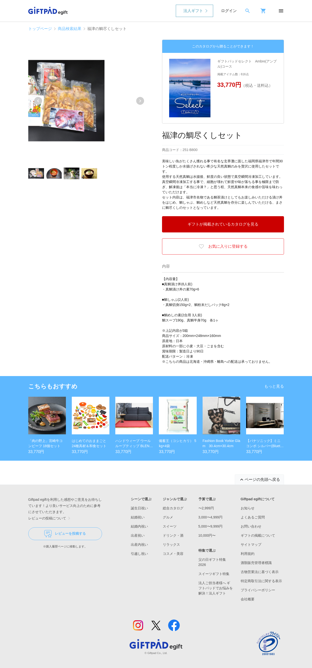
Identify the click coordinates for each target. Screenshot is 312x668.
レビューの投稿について (50, 518)
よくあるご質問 (253, 517)
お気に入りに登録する (223, 246)
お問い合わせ (251, 526)
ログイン (229, 11)
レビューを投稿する (65, 533)
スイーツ (170, 526)
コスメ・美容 (173, 554)
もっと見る (274, 386)
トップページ (40, 29)
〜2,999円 (206, 508)
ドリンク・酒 (173, 535)
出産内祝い (139, 545)
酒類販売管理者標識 (256, 563)
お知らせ (247, 508)
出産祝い (138, 535)
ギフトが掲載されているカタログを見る (223, 224)
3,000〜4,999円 (210, 517)
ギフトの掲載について (258, 535)
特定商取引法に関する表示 (261, 581)
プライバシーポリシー (258, 590)
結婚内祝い (139, 526)
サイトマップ (251, 545)
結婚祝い (138, 517)
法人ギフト (193, 11)
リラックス (171, 545)
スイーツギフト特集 (213, 574)
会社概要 (247, 599)
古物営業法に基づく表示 (260, 572)
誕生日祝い (139, 508)
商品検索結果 (69, 29)
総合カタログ (173, 508)
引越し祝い (139, 554)
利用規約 (247, 554)
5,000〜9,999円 (210, 526)
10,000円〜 (207, 535)
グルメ (168, 517)
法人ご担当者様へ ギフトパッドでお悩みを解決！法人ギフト (215, 588)
